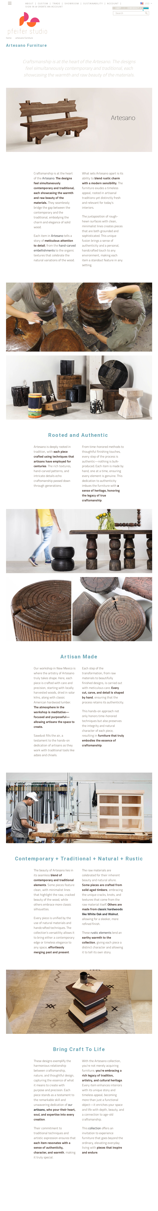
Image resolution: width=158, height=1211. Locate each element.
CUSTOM (43, 3)
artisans (39, 1109)
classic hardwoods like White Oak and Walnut (102, 911)
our (70, 1104)
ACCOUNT (113, 3)
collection (94, 1128)
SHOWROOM (71, 3)
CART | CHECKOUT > (132, 8)
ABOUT (29, 3)
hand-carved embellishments (55, 248)
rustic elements (101, 932)
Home (8, 38)
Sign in (29, 6)
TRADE (56, 3)
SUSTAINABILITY (93, 3)
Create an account (50, 6)
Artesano (48, 178)
